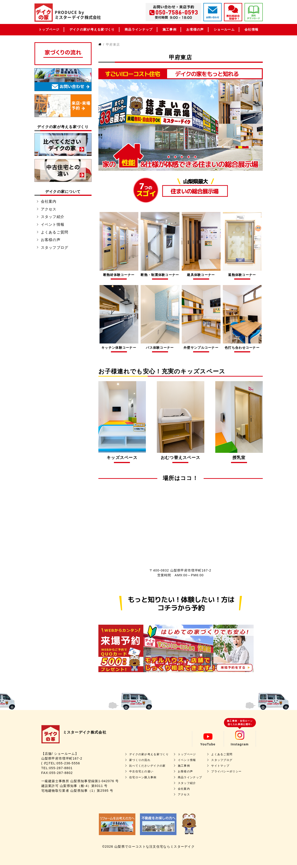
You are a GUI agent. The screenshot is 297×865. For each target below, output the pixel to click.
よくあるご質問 (54, 232)
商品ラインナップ (138, 29)
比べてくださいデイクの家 (147, 765)
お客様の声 (195, 29)
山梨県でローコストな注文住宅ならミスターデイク (154, 846)
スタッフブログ (54, 247)
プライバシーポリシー (226, 771)
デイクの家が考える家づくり (92, 29)
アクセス (49, 209)
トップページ (49, 29)
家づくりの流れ (139, 760)
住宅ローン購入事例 (143, 777)
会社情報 (251, 29)
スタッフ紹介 (53, 217)
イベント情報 (53, 224)
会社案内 (49, 201)
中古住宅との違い (141, 771)
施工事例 (169, 29)
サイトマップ (220, 765)
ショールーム (224, 29)
